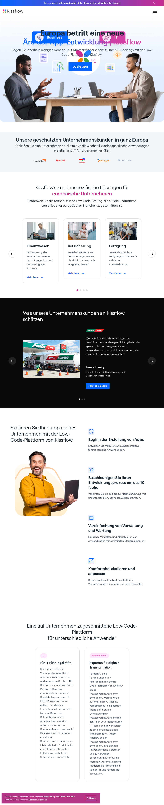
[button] (152, 254)
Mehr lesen (35, 277)
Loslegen (80, 66)
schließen (91, 798)
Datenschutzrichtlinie (38, 800)
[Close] (154, 3)
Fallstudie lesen (97, 386)
